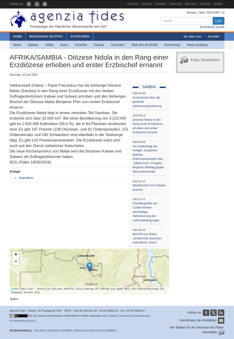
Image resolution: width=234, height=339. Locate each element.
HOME (17, 36)
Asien (64, 45)
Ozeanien (118, 45)
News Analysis (197, 45)
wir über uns (192, 36)
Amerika (81, 45)
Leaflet (14, 288)
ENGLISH (146, 4)
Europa (99, 45)
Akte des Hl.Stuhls (144, 45)
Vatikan (33, 45)
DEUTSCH (191, 4)
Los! (218, 21)
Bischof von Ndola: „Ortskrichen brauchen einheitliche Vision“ (147, 238)
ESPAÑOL (161, 4)
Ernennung (172, 45)
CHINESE (205, 4)
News (17, 45)
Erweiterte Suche (212, 27)
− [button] (15, 261)
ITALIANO (132, 4)
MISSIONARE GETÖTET (46, 36)
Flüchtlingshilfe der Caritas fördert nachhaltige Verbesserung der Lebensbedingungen (146, 212)
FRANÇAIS (175, 4)
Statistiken (26, 178)
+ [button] (15, 254)
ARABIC (218, 4)
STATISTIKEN (79, 36)
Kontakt (213, 36)
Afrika (49, 45)
